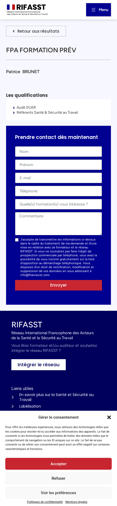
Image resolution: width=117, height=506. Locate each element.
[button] (109, 417)
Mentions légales (76, 502)
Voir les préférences (58, 492)
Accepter (58, 464)
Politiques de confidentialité (45, 502)
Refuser (58, 478)
